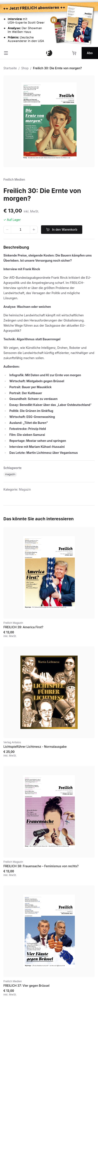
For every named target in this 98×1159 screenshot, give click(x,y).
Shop (24, 68)
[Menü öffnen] (6, 53)
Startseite (10, 68)
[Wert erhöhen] (34, 229)
